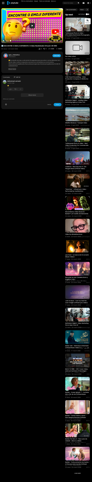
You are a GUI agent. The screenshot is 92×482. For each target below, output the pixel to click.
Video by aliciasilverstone (73, 234)
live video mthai (70, 56)
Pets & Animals (45, 1)
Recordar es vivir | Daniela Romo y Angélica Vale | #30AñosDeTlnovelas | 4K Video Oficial (76, 280)
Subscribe (56, 55)
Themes (87, 21)
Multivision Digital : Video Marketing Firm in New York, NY (76, 324)
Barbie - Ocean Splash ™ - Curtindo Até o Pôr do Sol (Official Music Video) (77, 394)
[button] (88, 3)
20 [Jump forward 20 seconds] (54, 40)
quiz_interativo (14, 55)
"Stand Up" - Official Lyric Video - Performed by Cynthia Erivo (76, 190)
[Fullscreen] (60, 41)
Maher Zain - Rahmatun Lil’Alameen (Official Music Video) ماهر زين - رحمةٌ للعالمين (77, 347)
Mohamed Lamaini (14, 81)
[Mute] (57, 41)
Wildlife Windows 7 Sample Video (76, 123)
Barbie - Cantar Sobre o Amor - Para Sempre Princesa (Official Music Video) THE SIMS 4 (75, 417)
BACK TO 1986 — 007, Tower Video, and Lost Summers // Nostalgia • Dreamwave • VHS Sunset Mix (76, 371)
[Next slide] (87, 9)
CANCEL (49, 104)
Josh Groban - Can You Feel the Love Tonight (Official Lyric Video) (76, 302)
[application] (32, 25)
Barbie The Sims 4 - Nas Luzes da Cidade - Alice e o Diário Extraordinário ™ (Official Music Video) (76, 442)
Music (36, 1)
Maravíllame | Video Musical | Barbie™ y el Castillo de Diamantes (76, 213)
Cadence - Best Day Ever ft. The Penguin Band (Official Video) (75, 167)
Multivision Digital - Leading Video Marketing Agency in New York (76, 101)
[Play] (4, 41)
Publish (57, 104)
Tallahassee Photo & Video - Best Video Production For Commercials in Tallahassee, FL (76, 145)
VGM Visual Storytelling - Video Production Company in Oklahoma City (76, 79)
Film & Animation (27, 1)
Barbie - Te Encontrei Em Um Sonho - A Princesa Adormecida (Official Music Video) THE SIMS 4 (77, 464)
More (53, 1)
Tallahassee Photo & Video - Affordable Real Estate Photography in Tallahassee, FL (77, 35)
